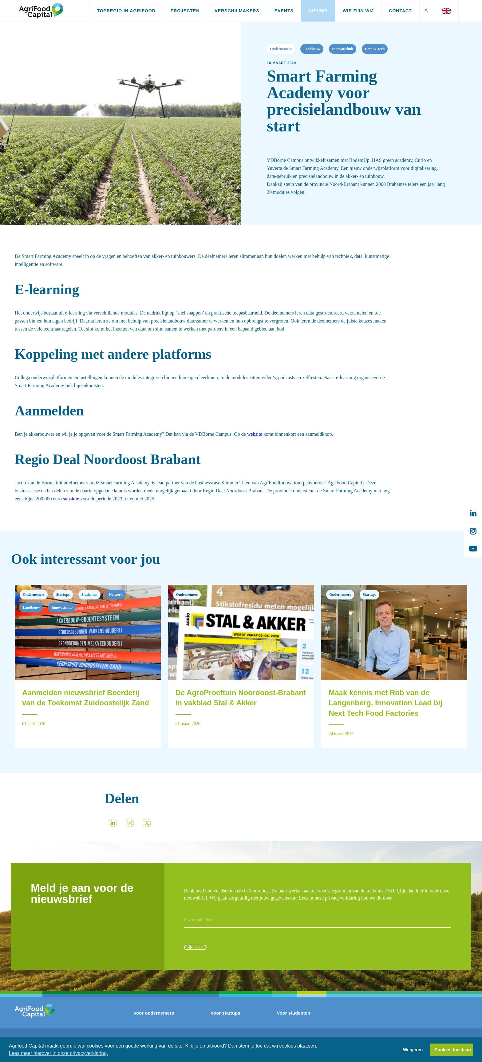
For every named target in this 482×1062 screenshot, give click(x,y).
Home (18, 48)
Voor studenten (293, 1023)
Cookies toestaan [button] (452, 1049)
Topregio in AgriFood (126, 10)
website (254, 434)
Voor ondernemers (153, 1023)
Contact (400, 10)
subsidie (71, 498)
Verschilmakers (237, 10)
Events (284, 10)
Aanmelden (213, 953)
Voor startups (225, 1023)
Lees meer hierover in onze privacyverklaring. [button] (58, 1053)
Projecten (185, 10)
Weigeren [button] (413, 1049)
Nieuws (318, 10)
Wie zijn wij (358, 10)
